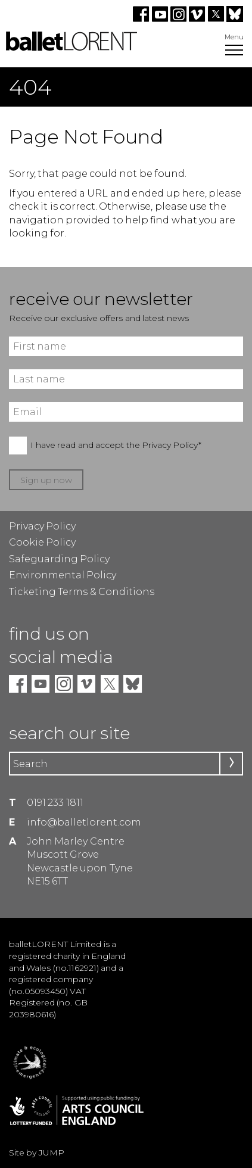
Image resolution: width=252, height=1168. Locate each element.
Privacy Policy (42, 526)
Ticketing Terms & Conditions (81, 591)
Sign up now (46, 480)
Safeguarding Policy (59, 559)
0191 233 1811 (55, 802)
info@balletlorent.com (84, 822)
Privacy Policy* (171, 445)
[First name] (126, 346)
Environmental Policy (62, 575)
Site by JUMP (36, 1152)
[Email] (126, 412)
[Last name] (126, 379)
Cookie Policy (42, 542)
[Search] (126, 763)
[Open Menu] (234, 51)
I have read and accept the (115, 445)
